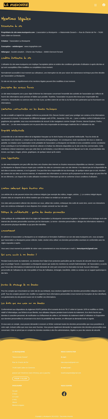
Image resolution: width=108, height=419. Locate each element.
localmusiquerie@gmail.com (71, 373)
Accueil (14, 391)
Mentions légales (18, 405)
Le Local (15, 397)
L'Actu (14, 399)
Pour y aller (20, 379)
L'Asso (14, 394)
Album (14, 402)
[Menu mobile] (95, 5)
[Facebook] (64, 394)
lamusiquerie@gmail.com (70, 362)
